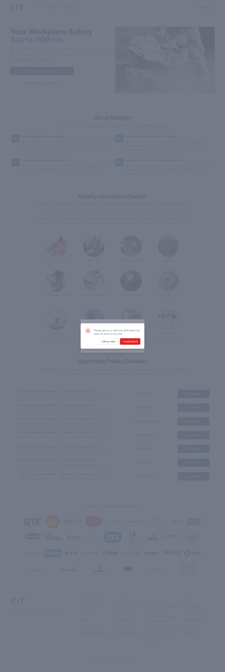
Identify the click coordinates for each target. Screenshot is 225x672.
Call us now (108, 341)
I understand (130, 341)
